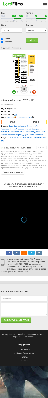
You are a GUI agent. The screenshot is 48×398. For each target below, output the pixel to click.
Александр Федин (8, 134)
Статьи (25, 357)
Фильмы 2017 (28, 137)
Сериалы (7, 41)
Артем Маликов (36, 134)
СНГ (15, 114)
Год (3, 13)
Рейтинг (29, 13)
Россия (19, 137)
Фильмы (7, 38)
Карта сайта (25, 349)
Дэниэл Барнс (39, 132)
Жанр (3, 25)
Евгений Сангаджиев (33, 129)
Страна (29, 25)
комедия (10, 117)
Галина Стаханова (28, 126)
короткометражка (24, 117)
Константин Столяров (10, 132)
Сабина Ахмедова (16, 129)
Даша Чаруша (14, 126)
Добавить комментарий (16, 320)
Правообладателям (25, 353)
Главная (25, 360)
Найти (32, 40)
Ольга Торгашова (27, 132)
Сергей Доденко (23, 134)
